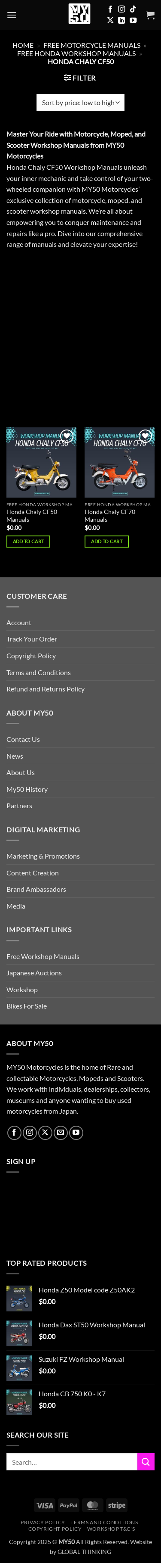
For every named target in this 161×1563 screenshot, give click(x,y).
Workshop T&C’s (111, 1529)
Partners (19, 805)
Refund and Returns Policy (45, 689)
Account (18, 622)
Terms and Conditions (38, 672)
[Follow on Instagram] (121, 9)
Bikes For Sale (26, 1006)
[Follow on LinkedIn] (121, 21)
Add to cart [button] (28, 541)
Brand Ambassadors (36, 889)
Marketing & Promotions (43, 856)
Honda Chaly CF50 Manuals (31, 515)
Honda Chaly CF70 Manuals (110, 515)
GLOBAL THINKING (84, 1551)
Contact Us (23, 739)
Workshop (22, 989)
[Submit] (146, 1461)
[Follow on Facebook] (110, 9)
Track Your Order (31, 639)
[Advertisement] (80, 343)
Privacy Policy (43, 1522)
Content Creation (32, 873)
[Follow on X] (110, 21)
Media (15, 906)
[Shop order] (80, 102)
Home (22, 45)
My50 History (27, 789)
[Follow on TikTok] (133, 9)
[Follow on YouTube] (133, 21)
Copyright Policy (31, 655)
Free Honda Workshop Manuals (76, 53)
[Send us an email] (61, 1133)
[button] (11, 14)
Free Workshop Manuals (42, 956)
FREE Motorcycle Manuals (91, 45)
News (14, 756)
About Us (20, 772)
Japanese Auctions (34, 972)
